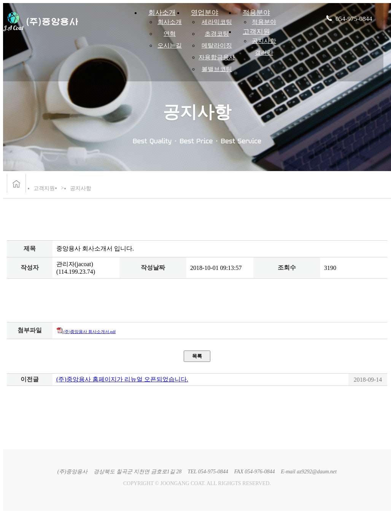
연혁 (170, 33)
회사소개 (169, 22)
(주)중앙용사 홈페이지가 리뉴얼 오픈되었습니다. (122, 379)
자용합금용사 (217, 57)
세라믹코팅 (217, 22)
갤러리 (264, 52)
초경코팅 (217, 33)
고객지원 (256, 31)
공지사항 (264, 41)
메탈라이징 (217, 45)
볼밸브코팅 (217, 69)
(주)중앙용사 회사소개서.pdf (86, 331)
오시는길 (169, 45)
